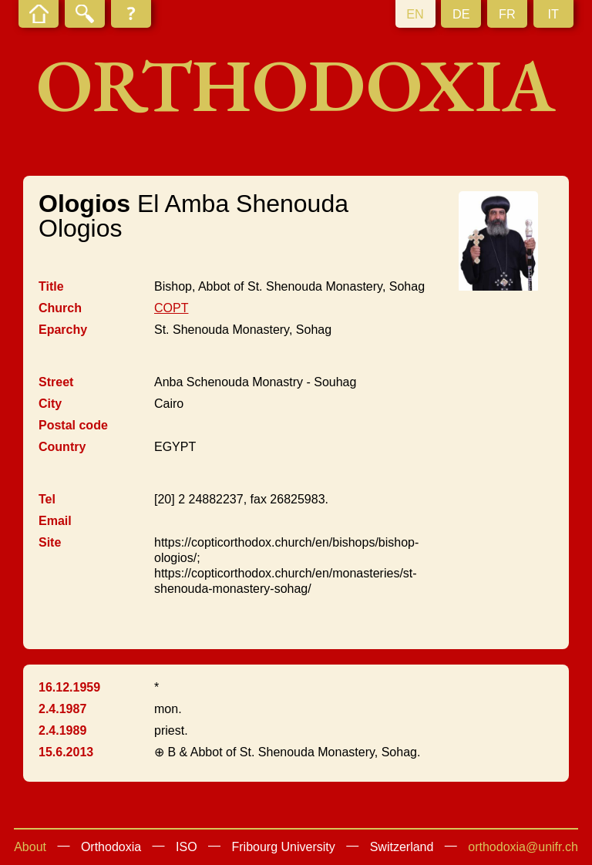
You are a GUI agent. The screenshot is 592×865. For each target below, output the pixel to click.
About (30, 846)
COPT (171, 308)
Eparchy (63, 329)
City (50, 403)
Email (55, 520)
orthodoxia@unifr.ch (523, 846)
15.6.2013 (66, 752)
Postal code (73, 425)
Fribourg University (283, 846)
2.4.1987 (62, 708)
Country (62, 446)
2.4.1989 (62, 730)
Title (51, 286)
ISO (186, 846)
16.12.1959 (69, 687)
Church (60, 308)
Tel (47, 499)
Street (56, 382)
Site (50, 542)
